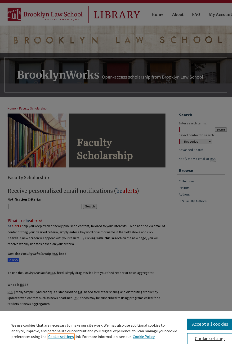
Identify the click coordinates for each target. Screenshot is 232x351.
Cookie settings (61, 336)
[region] (116, 331)
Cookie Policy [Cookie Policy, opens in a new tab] (144, 336)
